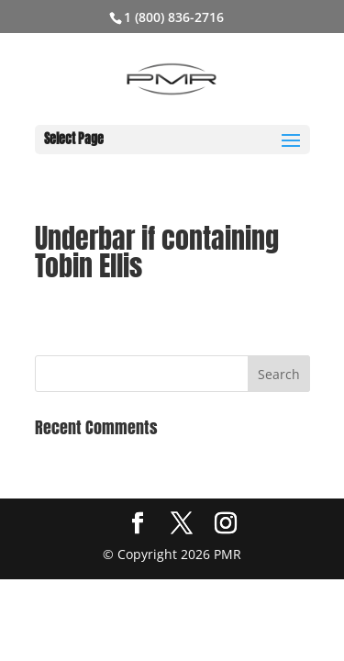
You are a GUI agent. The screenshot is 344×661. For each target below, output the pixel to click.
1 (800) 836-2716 (174, 17)
